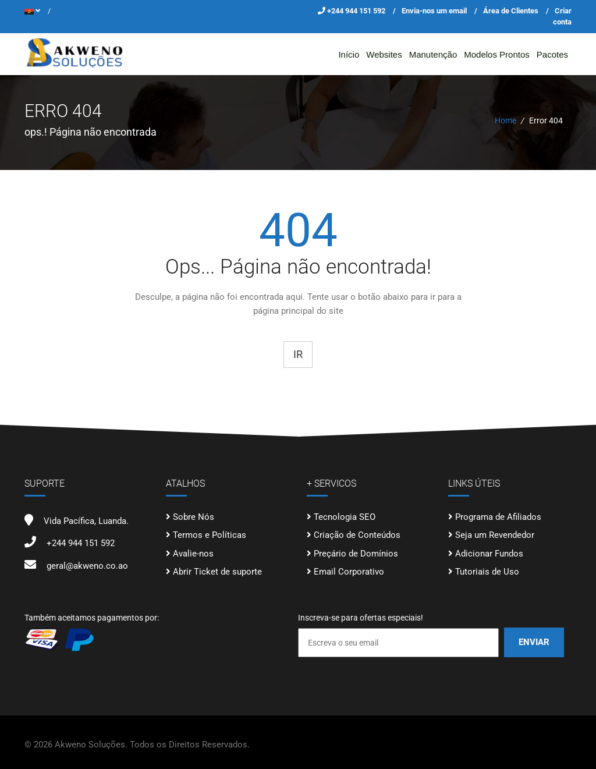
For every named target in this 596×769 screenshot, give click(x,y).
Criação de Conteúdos (357, 535)
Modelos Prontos (497, 54)
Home (505, 120)
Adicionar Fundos (489, 553)
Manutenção (433, 54)
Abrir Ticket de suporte (217, 571)
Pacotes (552, 54)
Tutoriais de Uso (487, 571)
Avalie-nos (193, 553)
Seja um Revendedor (494, 535)
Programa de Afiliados (498, 517)
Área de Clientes (510, 10)
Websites (384, 54)
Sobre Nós (193, 517)
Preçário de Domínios (356, 553)
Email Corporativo (349, 571)
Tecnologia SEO (344, 517)
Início (348, 54)
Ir (298, 354)
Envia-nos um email (434, 10)
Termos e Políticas (209, 535)
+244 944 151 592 (357, 10)
